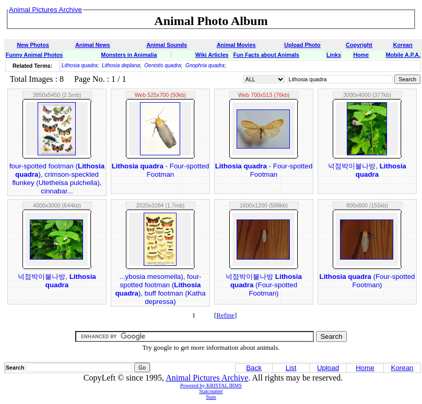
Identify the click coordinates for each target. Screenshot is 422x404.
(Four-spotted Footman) (367, 281)
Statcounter (211, 391)
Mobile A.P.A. (403, 55)
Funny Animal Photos (34, 55)
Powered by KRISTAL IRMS (211, 385)
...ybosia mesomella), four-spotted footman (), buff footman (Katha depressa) (160, 289)
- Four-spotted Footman (160, 170)
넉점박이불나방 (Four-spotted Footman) (264, 285)
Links (333, 55)
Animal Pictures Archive (207, 377)
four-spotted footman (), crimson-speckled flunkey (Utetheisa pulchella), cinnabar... (56, 178)
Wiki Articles (211, 55)
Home (361, 55)
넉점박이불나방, (367, 170)
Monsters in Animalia (129, 55)
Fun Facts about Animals (266, 55)
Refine (225, 315)
